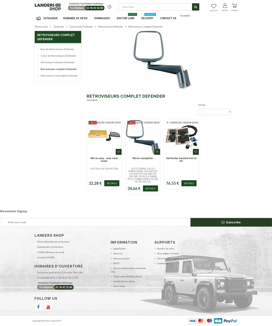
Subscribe (231, 222)
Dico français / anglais (168, 258)
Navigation (48, 18)
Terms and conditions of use (127, 276)
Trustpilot (185, 15)
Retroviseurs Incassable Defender (59, 75)
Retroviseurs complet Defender (58, 69)
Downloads (102, 18)
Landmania (162, 263)
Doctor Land (127, 17)
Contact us (168, 18)
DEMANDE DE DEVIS (75, 18)
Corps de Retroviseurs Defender (58, 55)
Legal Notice (119, 248)
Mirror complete (143, 158)
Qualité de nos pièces (124, 281)
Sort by (202, 105)
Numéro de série (165, 248)
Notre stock (119, 286)
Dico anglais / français (168, 253)
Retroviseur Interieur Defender (57, 62)
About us (117, 253)
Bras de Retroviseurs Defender (57, 49)
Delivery (148, 17)
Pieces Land (41, 26)
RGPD (116, 263)
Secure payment (121, 258)
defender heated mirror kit (181, 159)
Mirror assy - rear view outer (104, 159)
